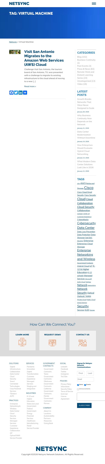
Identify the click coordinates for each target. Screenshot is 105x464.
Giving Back (48, 423)
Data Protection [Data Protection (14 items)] (83, 235)
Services (13, 418)
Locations (47, 413)
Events (88, 384)
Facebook (64, 369)
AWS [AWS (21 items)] (83, 183)
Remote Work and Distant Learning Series (85, 75)
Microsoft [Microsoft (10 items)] (88, 279)
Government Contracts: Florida (48, 393)
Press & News (83, 69)
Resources (48, 421)
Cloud (12, 376)
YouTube (64, 376)
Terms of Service (67, 391)
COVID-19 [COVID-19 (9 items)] (86, 214)
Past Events (82, 66)
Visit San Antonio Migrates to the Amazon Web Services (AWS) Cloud (44, 58)
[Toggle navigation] (95, 3)
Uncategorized (84, 81)
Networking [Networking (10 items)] (92, 285)
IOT (11, 433)
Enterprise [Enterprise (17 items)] (88, 241)
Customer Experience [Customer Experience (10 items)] (84, 217)
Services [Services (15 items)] (80, 310)
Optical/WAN (15, 435)
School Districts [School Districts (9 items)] (82, 303)
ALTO (12, 396)
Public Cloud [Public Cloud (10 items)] (91, 300)
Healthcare (31, 421)
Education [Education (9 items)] (80, 241)
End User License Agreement (65, 396)
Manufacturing (32, 423)
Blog (79, 57)
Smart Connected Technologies (15, 384)
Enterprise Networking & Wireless (15, 406)
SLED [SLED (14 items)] (87, 310)
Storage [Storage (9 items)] (92, 310)
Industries (31, 393)
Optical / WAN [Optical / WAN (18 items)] (84, 297)
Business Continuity (86, 60)
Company (47, 408)
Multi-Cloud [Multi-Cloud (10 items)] (81, 282)
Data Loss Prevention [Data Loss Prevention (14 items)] (86, 232)
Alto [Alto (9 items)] (78, 183)
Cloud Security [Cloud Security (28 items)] (85, 207)
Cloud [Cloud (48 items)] (81, 199)
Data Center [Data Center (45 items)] (86, 228)
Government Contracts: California (48, 386)
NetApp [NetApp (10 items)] (88, 282)
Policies (63, 381)
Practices (13, 400)
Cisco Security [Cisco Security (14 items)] (90, 195)
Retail (29, 426)
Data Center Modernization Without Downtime (86, 135)
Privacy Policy (66, 384)
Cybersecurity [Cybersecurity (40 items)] (86, 223)
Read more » (30, 87)
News (81, 384)
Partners (47, 418)
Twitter (63, 372)
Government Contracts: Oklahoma (48, 379)
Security (13, 379)
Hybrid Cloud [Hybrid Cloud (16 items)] (83, 266)
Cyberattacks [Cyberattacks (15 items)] (83, 220)
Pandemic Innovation (31, 368)
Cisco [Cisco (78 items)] (88, 188)
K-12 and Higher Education (31, 399)
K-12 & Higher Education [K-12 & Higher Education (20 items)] (86, 269)
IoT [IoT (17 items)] (91, 266)
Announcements (84, 389)
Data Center (14, 374)
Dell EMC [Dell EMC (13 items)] (88, 238)
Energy (29, 413)
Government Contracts (49, 365)
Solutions (13, 363)
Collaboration (15, 372)
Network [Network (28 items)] (82, 285)
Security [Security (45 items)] (83, 306)
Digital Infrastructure (15, 368)
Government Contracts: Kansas (48, 401)
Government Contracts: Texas (48, 371)
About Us (47, 411)
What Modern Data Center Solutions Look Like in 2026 (86, 165)
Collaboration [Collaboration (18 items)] (83, 211)
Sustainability (49, 416)
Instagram (65, 374)
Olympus (13, 394)
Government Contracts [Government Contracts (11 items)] (85, 263)
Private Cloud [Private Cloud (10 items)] (81, 300)
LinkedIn (64, 367)
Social (63, 363)
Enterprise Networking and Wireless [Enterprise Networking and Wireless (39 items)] (86, 255)
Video (80, 84)
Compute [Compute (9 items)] (80, 214)
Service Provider (16, 438)
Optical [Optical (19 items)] (90, 293)
